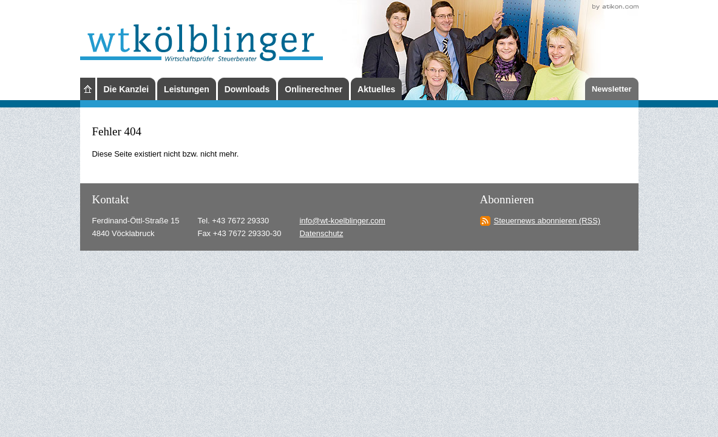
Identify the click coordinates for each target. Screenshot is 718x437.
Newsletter (612, 88)
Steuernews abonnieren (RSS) (547, 220)
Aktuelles (376, 89)
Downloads (247, 89)
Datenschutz (321, 233)
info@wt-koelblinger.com (342, 220)
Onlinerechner (313, 89)
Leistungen (186, 89)
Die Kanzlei (126, 89)
